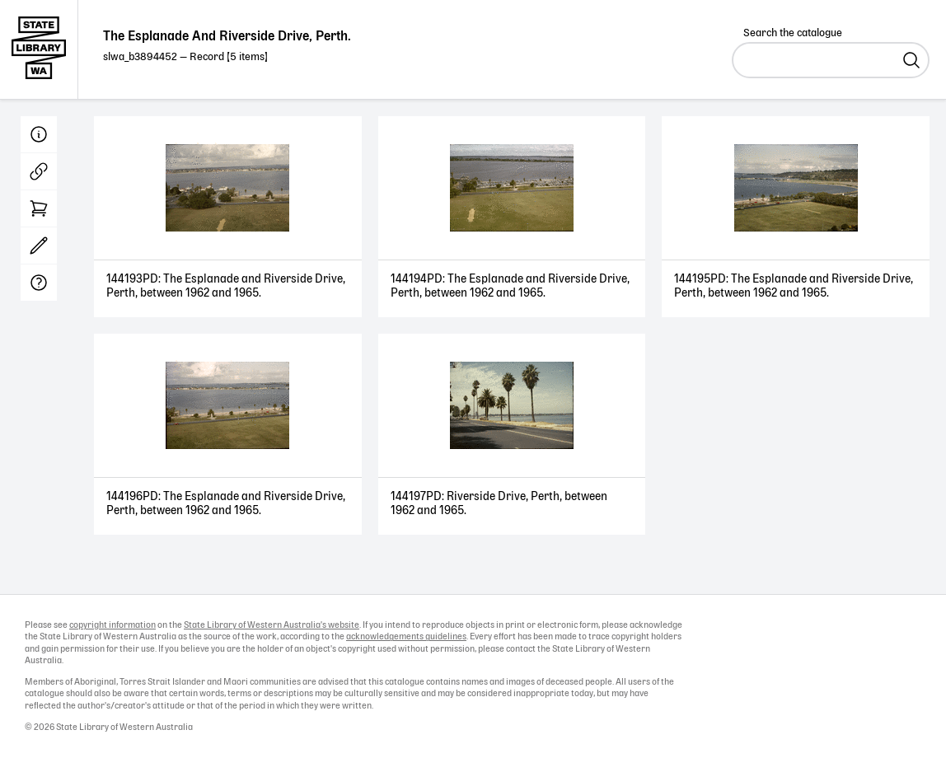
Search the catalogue (792, 33)
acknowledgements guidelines (406, 637)
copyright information (112, 625)
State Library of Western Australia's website (271, 625)
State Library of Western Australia (39, 49)
